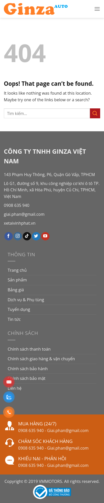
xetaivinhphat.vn (20, 223)
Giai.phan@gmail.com (67, 430)
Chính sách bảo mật (26, 378)
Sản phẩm (17, 280)
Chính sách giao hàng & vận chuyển (41, 359)
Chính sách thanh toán (29, 349)
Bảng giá (16, 290)
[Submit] (95, 113)
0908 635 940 (16, 205)
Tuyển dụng (19, 309)
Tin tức (14, 319)
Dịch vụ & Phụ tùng (26, 300)
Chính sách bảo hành (28, 368)
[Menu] (97, 9)
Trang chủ (17, 270)
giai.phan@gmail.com (24, 214)
